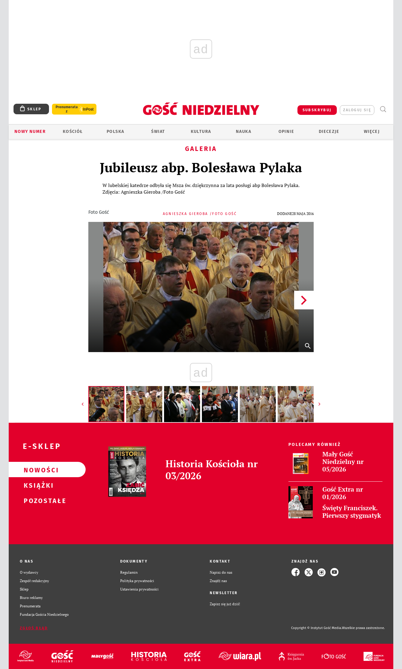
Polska (115, 131)
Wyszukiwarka (382, 109)
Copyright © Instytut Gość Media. (316, 628)
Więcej (371, 131)
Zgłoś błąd (34, 628)
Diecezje (329, 131)
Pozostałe (37, 500)
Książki (37, 485)
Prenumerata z (67, 109)
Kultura (201, 131)
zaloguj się (357, 110)
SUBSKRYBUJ (317, 110)
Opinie (286, 131)
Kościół (73, 131)
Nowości (37, 469)
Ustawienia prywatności (139, 589)
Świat (158, 131)
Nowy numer (30, 131)
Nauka (243, 131)
